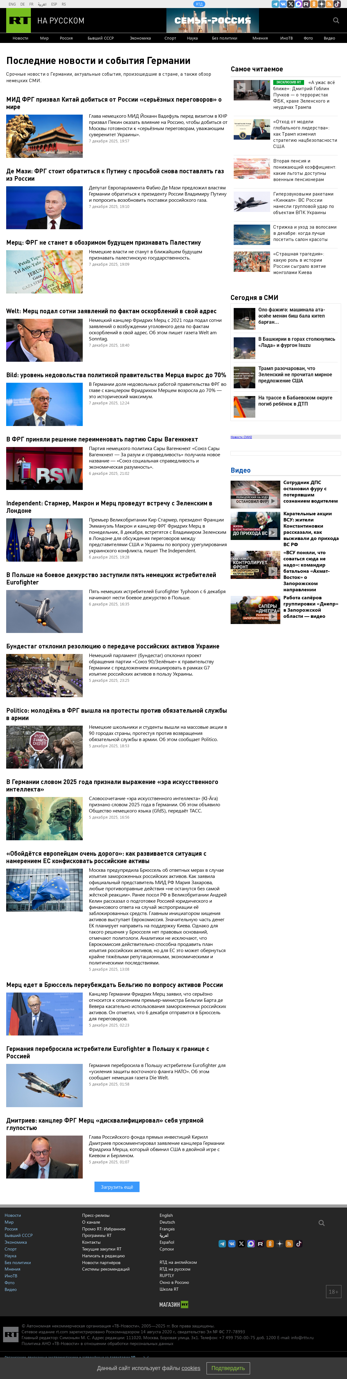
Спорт (170, 37)
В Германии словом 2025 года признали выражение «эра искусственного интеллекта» (112, 785)
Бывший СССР (101, 37)
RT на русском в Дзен (321, 4)
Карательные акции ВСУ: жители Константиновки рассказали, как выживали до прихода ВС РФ (311, 528)
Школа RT (169, 1289)
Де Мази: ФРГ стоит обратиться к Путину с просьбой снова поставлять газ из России (115, 174)
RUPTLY (167, 1275)
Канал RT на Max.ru (298, 4)
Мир (44, 37)
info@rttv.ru (302, 1337)
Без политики (224, 37)
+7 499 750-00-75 (237, 1337)
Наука (192, 37)
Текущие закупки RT (101, 1249)
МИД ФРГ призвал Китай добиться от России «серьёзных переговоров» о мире (114, 103)
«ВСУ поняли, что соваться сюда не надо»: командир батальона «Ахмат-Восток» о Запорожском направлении (306, 571)
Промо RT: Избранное (103, 1229)
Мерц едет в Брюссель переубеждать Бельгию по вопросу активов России (114, 984)
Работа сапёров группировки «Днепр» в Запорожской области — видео (310, 606)
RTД (199, 4)
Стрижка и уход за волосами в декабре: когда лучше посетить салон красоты (305, 232)
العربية (42, 4)
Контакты (91, 1242)
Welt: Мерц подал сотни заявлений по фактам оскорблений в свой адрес (111, 311)
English (166, 1215)
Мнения (260, 37)
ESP (54, 4)
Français (167, 1228)
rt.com (62, 1332)
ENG (12, 4)
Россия (66, 37)
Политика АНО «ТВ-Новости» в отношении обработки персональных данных (97, 1343)
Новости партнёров (101, 1262)
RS (64, 4)
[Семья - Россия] (212, 20)
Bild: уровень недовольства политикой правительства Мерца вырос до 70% (116, 375)
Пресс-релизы (96, 1215)
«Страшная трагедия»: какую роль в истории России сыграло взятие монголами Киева (299, 262)
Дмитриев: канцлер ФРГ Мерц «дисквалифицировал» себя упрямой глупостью (104, 1124)
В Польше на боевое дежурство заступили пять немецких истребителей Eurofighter (111, 578)
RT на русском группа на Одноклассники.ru (314, 4)
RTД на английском (178, 1262)
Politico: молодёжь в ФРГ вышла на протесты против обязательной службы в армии (116, 714)
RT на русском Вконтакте (283, 4)
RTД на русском (175, 1269)
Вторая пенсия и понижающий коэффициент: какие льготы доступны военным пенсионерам (304, 169)
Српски (167, 1248)
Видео (329, 37)
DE (22, 4)
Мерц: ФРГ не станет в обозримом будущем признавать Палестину (103, 242)
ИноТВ (286, 37)
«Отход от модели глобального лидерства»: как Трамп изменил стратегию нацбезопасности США (305, 133)
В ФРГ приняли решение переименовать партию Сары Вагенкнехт (102, 439)
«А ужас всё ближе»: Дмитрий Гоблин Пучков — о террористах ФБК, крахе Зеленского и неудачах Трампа (304, 94)
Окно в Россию (174, 1282)
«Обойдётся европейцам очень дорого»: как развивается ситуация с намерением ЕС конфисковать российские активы (106, 857)
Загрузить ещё (117, 1186)
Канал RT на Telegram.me (275, 4)
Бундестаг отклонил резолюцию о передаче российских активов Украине (112, 646)
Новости (20, 37)
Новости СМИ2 (241, 437)
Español (167, 1242)
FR (31, 4)
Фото (308, 37)
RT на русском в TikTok (337, 4)
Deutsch (167, 1222)
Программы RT (96, 1235)
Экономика (140, 37)
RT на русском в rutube (306, 4)
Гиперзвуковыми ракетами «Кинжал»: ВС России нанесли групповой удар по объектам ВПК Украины (303, 202)
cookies (191, 1368)
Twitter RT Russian (291, 4)
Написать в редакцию (103, 1256)
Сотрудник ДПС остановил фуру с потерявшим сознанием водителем (310, 491)
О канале (91, 1222)
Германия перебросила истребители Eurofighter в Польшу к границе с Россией (107, 1052)
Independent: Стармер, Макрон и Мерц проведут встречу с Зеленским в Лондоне (109, 506)
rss (329, 4)
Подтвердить (228, 1368)
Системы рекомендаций (106, 1269)
